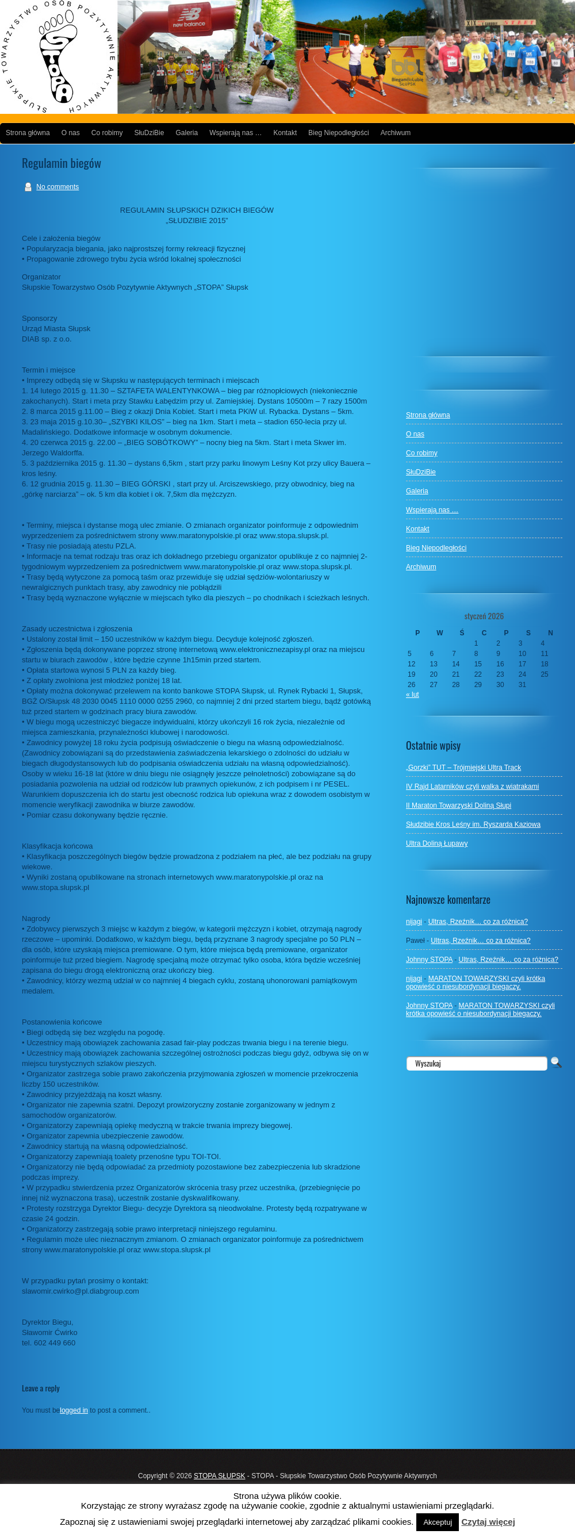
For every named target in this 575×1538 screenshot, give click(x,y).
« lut (412, 695)
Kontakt (285, 133)
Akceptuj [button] (437, 1522)
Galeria (186, 133)
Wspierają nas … (235, 133)
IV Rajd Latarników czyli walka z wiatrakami (472, 787)
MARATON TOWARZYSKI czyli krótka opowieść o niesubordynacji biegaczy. (475, 983)
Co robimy (107, 133)
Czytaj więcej (488, 1522)
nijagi (414, 922)
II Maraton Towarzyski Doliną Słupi (458, 805)
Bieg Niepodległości (338, 133)
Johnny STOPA (429, 960)
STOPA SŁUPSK (220, 1476)
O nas (71, 133)
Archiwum (396, 133)
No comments (57, 187)
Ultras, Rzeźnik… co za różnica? (478, 922)
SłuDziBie (149, 133)
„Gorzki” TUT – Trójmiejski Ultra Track (463, 768)
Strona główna (28, 133)
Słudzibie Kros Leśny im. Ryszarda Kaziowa (473, 824)
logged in (74, 1410)
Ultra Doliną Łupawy (436, 843)
